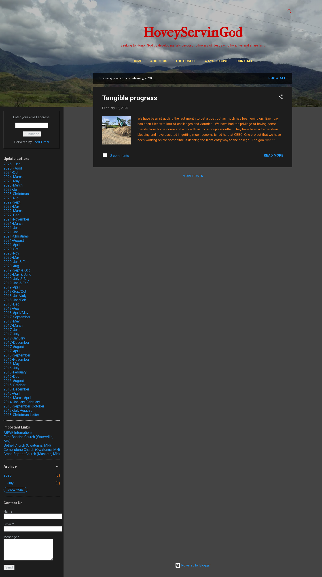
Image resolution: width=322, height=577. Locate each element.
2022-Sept (12, 202)
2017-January (14, 338)
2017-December (16, 342)
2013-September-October (24, 406)
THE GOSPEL (185, 61)
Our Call (244, 61)
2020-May (12, 257)
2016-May (12, 364)
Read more (273, 155)
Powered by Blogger (193, 565)
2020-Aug (11, 266)
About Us (158, 61)
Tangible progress (129, 98)
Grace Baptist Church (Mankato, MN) (32, 454)
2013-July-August (18, 410)
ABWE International (18, 433)
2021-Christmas (16, 236)
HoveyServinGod (192, 32)
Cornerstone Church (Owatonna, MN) (32, 450)
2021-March (13, 223)
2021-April (12, 245)
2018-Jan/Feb (15, 300)
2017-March (13, 325)
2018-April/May (16, 313)
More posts (193, 176)
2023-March (13, 185)
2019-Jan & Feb (16, 283)
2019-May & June (17, 274)
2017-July (11, 334)
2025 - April (13, 168)
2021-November (16, 219)
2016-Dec (11, 376)
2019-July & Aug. (17, 279)
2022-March (13, 211)
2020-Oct (11, 249)
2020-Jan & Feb (16, 262)
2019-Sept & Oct (17, 270)
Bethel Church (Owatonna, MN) (27, 445)
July (10, 483)
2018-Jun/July (15, 296)
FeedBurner (41, 142)
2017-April (12, 351)
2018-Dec (11, 304)
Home (137, 61)
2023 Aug (11, 198)
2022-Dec (11, 215)
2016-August (14, 381)
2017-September (17, 317)
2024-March (13, 177)
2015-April (12, 393)
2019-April (12, 287)
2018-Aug (11, 308)
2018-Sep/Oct (15, 291)
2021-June (12, 228)
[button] (280, 97)
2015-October (14, 385)
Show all (277, 78)
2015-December (16, 389)
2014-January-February (22, 402)
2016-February (15, 372)
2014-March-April (17, 398)
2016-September (17, 355)
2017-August (14, 347)
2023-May (12, 181)
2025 (8, 475)
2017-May (12, 321)
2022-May (12, 206)
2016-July (11, 368)
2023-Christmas (16, 194)
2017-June (12, 330)
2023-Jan (11, 189)
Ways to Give (216, 61)
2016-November (16, 359)
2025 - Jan (12, 164)
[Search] (289, 12)
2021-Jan (11, 232)
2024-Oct (11, 172)
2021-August (14, 240)
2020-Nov (11, 253)
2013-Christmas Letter (21, 415)
